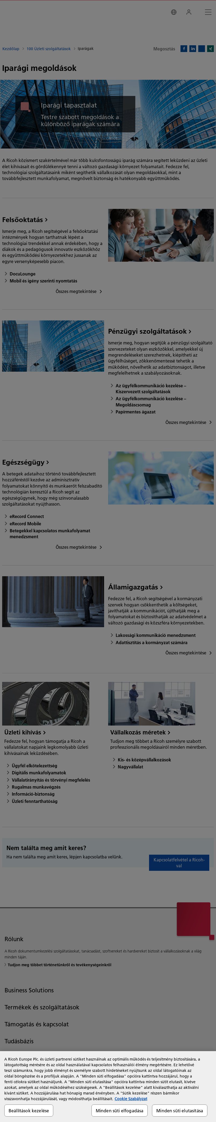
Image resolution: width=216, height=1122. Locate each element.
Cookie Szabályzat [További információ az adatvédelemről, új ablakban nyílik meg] (131, 1098)
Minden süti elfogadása (120, 1110)
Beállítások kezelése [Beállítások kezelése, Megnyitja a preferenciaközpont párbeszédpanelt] (29, 1110)
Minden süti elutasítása (179, 1110)
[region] (108, 1086)
